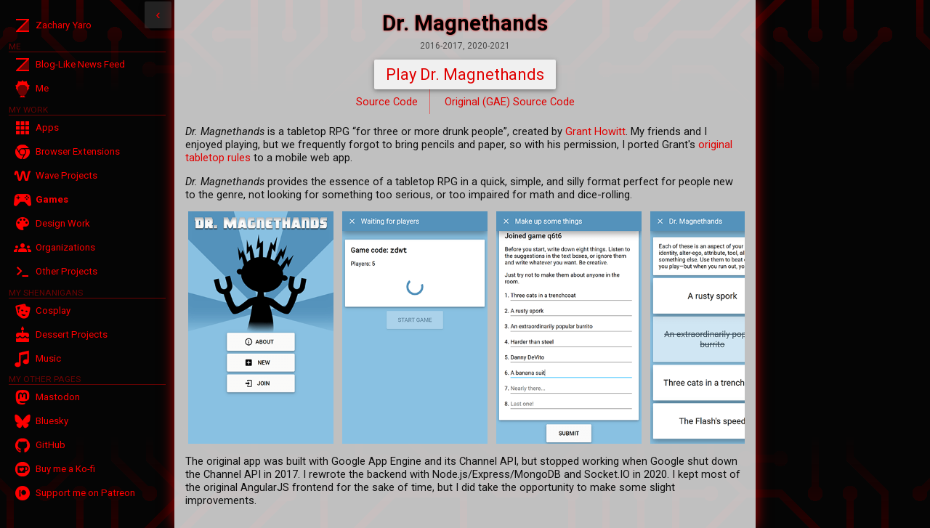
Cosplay (53, 310)
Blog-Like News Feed (80, 64)
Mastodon (58, 396)
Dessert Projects (72, 334)
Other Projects (66, 271)
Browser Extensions (78, 151)
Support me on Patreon (85, 492)
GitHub (50, 444)
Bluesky (52, 420)
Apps (47, 127)
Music (48, 358)
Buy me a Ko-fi (65, 468)
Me (42, 88)
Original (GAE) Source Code (510, 101)
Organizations (65, 247)
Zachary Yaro (64, 25)
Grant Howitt (595, 131)
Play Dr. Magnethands (465, 74)
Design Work (63, 223)
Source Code (387, 101)
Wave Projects (66, 175)
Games (52, 199)
